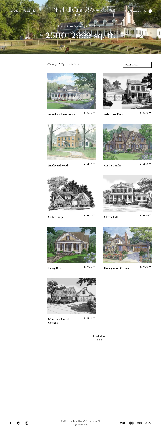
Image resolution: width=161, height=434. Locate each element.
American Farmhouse (61, 114)
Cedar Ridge (56, 216)
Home (60, 26)
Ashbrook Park (113, 114)
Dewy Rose (55, 268)
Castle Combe (113, 165)
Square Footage (74, 26)
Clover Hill (111, 216)
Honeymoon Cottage (117, 268)
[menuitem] (16, 11)
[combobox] (137, 65)
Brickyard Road (58, 165)
